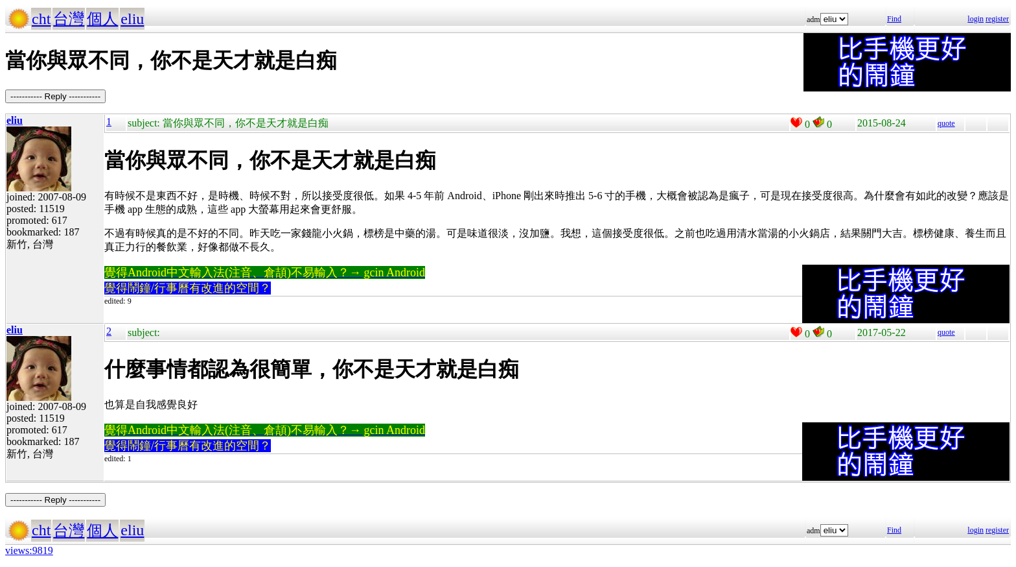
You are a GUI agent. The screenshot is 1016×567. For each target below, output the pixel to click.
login (975, 18)
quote (946, 123)
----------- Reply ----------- (55, 96)
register (997, 18)
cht (41, 18)
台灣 (68, 18)
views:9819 (29, 550)
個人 (102, 18)
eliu (132, 18)
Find (894, 18)
